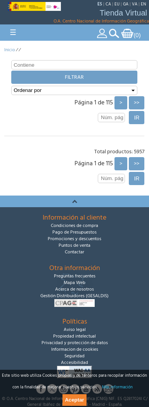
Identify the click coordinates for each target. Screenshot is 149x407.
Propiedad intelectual (74, 336)
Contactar (74, 252)
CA (108, 4)
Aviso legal (75, 329)
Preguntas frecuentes (74, 276)
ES (99, 4)
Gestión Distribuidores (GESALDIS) (74, 296)
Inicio (9, 50)
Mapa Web (74, 282)
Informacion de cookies (74, 349)
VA (134, 4)
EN (143, 4)
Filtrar (74, 77)
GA (125, 4)
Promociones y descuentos (74, 239)
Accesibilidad (74, 362)
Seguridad (74, 356)
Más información (117, 387)
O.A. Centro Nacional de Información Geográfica (101, 21)
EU (117, 4)
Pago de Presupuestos (74, 232)
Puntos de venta (74, 245)
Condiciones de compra (74, 225)
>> (136, 103)
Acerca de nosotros (74, 289)
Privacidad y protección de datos (75, 342)
